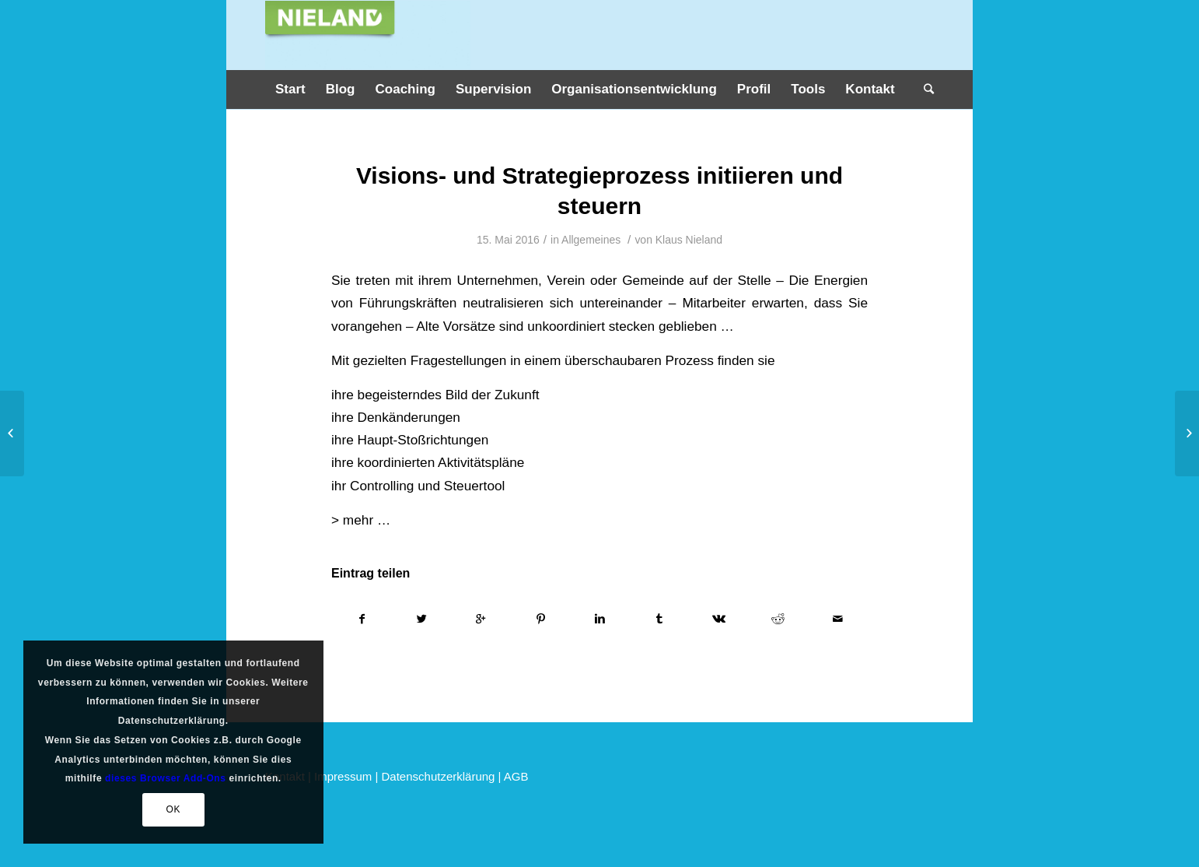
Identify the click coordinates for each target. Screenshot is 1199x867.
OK (173, 809)
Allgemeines (590, 239)
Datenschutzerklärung (438, 776)
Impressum (343, 776)
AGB (516, 776)
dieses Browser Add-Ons (165, 778)
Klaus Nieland (688, 239)
